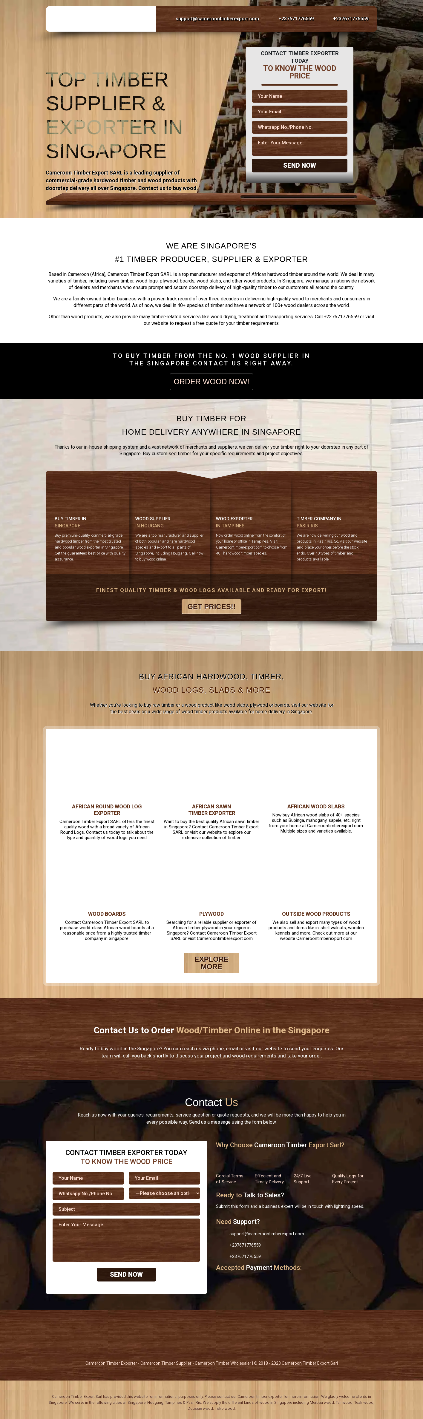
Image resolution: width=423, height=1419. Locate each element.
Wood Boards (107, 914)
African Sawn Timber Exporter (211, 809)
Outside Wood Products (316, 914)
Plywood (211, 914)
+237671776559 (290, 18)
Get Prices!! (211, 607)
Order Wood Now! (211, 381)
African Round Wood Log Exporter (107, 809)
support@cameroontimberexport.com (211, 18)
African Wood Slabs (316, 806)
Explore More (211, 963)
